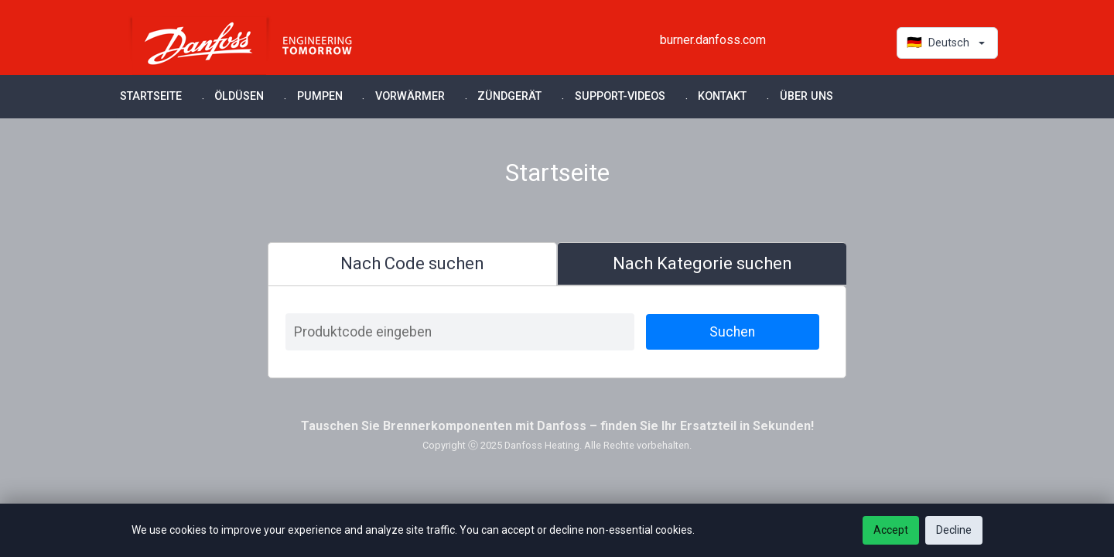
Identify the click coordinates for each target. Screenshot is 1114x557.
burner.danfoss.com (713, 39)
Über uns (806, 96)
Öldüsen (239, 96)
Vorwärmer (410, 96)
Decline (954, 530)
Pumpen (320, 96)
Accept (890, 530)
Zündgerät (509, 96)
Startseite (151, 96)
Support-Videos (620, 96)
